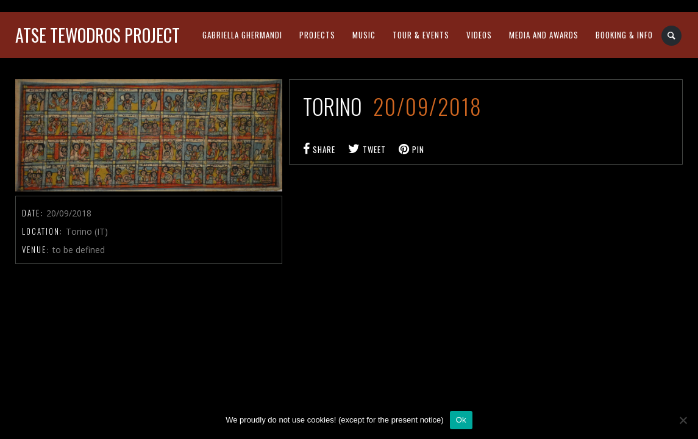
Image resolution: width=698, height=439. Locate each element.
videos (479, 35)
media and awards (544, 35)
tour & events (421, 35)
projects (317, 35)
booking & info (624, 35)
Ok (461, 419)
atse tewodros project (97, 35)
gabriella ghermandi (242, 35)
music (364, 35)
